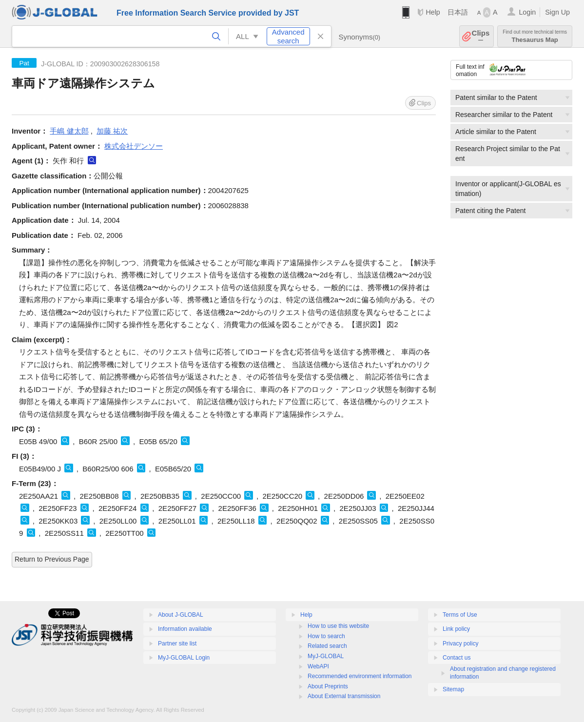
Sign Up (557, 12)
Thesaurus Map (535, 36)
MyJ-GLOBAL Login (184, 657)
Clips (481, 36)
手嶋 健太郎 (69, 131)
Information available (185, 628)
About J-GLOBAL (180, 614)
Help (433, 12)
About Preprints (328, 686)
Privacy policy (460, 643)
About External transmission (344, 696)
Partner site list (177, 643)
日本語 (458, 12)
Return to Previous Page (52, 559)
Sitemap (453, 689)
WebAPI (318, 666)
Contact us (456, 657)
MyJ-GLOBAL (326, 656)
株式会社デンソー (133, 146)
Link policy (456, 628)
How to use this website (338, 626)
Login (527, 12)
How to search (326, 636)
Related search (327, 646)
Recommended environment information (359, 676)
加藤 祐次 (112, 131)
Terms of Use (460, 614)
